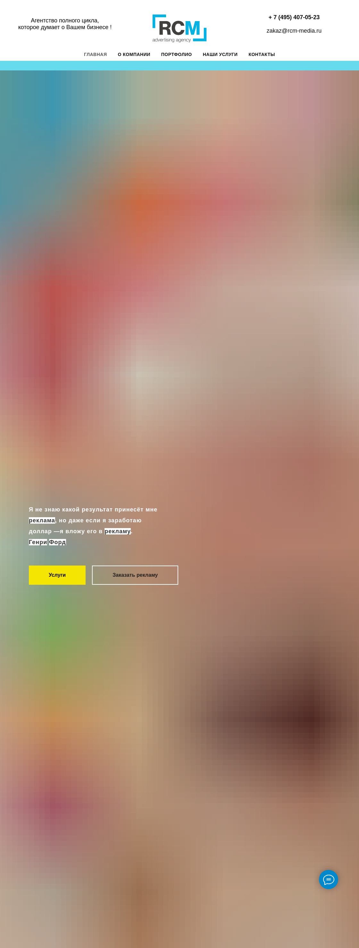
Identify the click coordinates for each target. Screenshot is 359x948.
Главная (95, 54)
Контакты (261, 54)
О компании (134, 54)
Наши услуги (220, 54)
